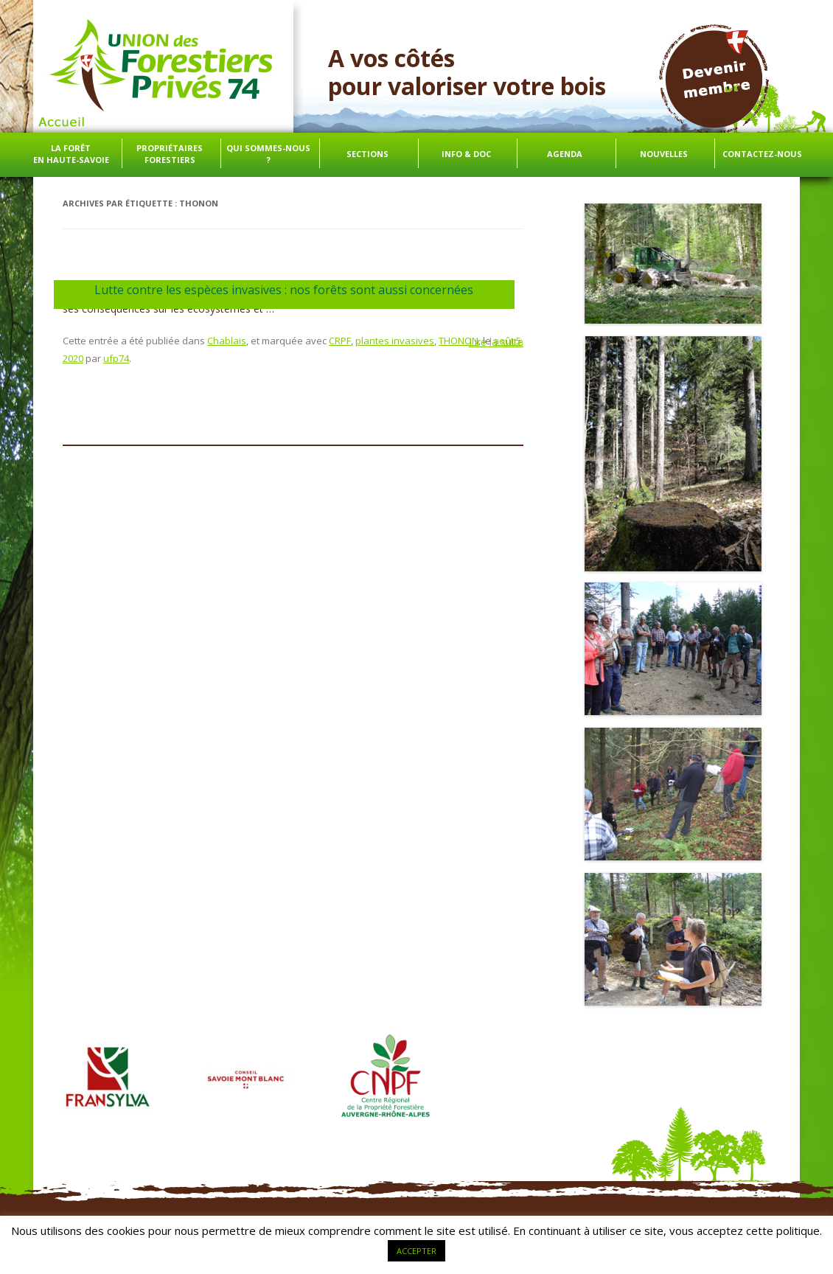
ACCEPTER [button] (416, 1250)
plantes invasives (394, 340)
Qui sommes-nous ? (268, 153)
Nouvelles (664, 153)
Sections (367, 153)
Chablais (226, 340)
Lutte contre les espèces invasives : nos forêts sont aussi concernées (283, 290)
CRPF (340, 340)
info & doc (466, 153)
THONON (458, 340)
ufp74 (116, 358)
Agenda (564, 153)
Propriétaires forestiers (169, 153)
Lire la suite (496, 342)
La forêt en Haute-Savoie (71, 153)
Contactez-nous (762, 153)
